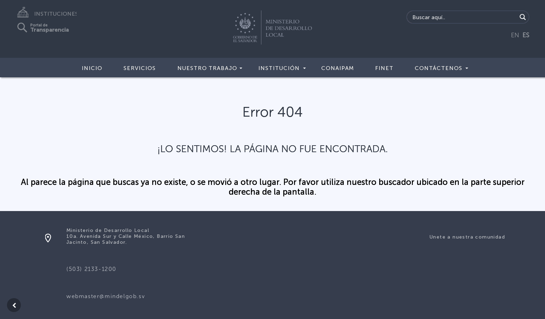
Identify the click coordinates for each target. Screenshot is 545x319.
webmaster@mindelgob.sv (105, 296)
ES (525, 35)
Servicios (139, 68)
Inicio (92, 68)
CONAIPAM (337, 68)
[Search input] (463, 17)
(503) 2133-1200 (91, 269)
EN (515, 35)
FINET (384, 68)
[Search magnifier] (523, 17)
